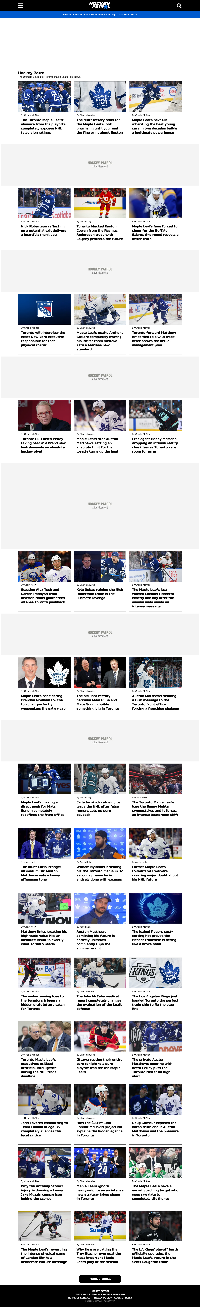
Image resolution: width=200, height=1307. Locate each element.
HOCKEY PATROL (100, 1291)
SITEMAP (98, 1301)
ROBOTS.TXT (109, 1301)
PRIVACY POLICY (102, 1297)
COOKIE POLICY (123, 1297)
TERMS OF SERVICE (79, 1297)
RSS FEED (89, 1301)
